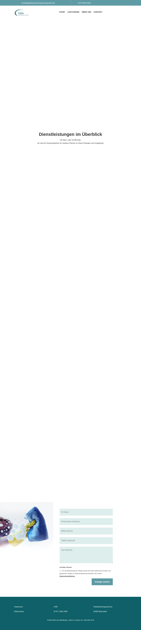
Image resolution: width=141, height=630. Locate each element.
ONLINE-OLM (89, 620)
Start (62, 12)
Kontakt (98, 12)
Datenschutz (19, 611)
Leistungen (73, 12)
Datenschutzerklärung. (67, 576)
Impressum (18, 607)
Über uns (86, 12)
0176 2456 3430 (84, 3)
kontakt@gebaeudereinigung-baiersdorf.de (38, 3)
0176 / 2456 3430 (61, 611)
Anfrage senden (102, 582)
